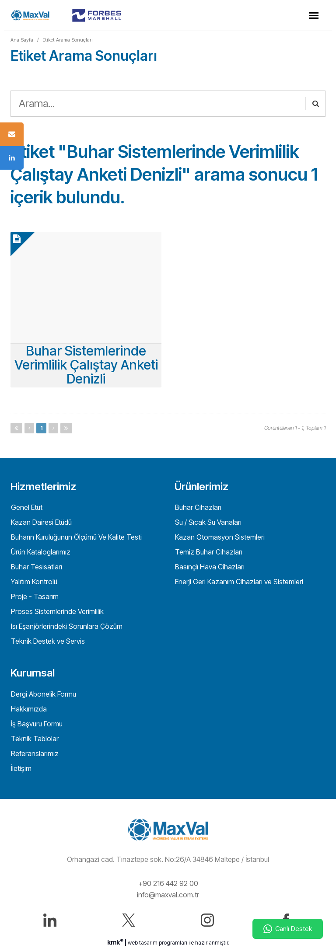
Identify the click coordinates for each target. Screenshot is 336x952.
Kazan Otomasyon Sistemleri (219, 537)
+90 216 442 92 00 (168, 883)
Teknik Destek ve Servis (47, 641)
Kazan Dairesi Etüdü (40, 522)
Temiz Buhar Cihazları (207, 551)
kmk (116, 942)
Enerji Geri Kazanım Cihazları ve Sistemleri (238, 581)
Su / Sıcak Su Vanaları (207, 522)
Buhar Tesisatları (35, 566)
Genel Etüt (25, 507)
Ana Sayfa (21, 40)
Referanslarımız (34, 753)
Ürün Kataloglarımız (39, 551)
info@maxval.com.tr (168, 894)
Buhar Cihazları (197, 507)
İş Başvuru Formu (36, 723)
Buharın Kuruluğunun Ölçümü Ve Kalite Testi (75, 537)
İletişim (20, 768)
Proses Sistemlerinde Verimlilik (56, 611)
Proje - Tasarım (34, 596)
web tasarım (143, 942)
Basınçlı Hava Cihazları (209, 566)
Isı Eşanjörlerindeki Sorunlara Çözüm (65, 626)
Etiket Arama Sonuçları (67, 40)
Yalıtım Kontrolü (33, 581)
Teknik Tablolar (34, 738)
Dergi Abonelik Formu (42, 694)
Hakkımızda (28, 708)
